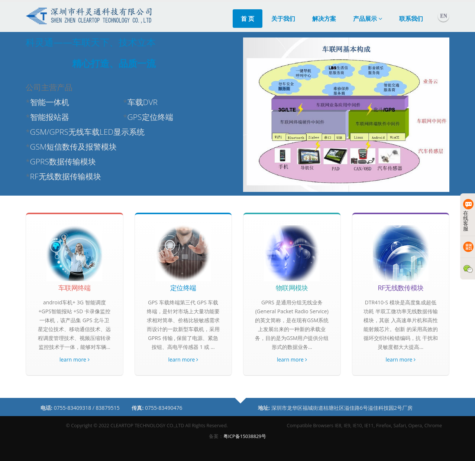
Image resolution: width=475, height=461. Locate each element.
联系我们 (411, 18)
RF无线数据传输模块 (65, 176)
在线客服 (467, 215)
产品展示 (367, 18)
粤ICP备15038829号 (244, 436)
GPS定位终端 (150, 117)
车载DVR (142, 102)
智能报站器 (49, 117)
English (443, 16)
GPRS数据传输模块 (63, 161)
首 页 (247, 18)
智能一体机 (49, 102)
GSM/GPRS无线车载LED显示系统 (87, 132)
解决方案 (324, 18)
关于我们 (283, 18)
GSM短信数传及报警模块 (73, 146)
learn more (74, 359)
